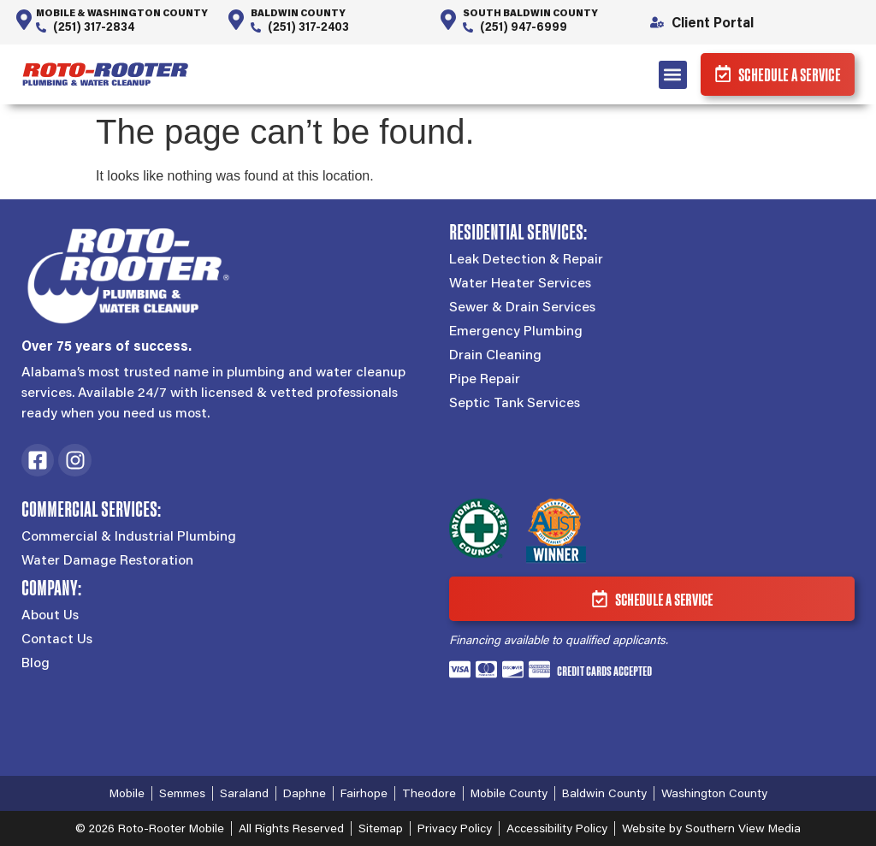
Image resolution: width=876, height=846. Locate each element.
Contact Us (56, 639)
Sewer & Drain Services (522, 306)
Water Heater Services (520, 282)
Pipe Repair (484, 378)
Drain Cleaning (495, 354)
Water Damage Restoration (107, 560)
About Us (50, 615)
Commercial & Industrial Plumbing (128, 536)
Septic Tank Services (514, 402)
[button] (666, 75)
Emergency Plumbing (516, 330)
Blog (35, 662)
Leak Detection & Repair (526, 258)
